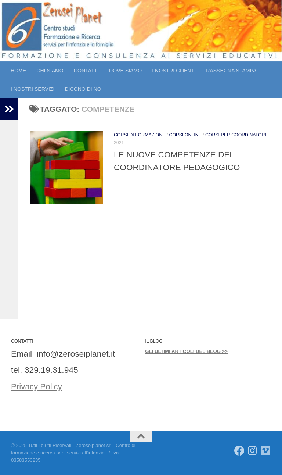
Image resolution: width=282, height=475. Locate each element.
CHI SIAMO (50, 71)
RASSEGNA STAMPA (231, 71)
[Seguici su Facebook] (239, 451)
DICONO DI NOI (83, 89)
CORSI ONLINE (185, 135)
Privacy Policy (37, 386)
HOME (18, 71)
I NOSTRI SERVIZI (32, 89)
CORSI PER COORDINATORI (235, 135)
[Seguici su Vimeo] (266, 451)
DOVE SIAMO (125, 71)
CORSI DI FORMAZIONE (139, 135)
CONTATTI (86, 71)
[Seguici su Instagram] (252, 451)
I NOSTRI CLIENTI (174, 71)
